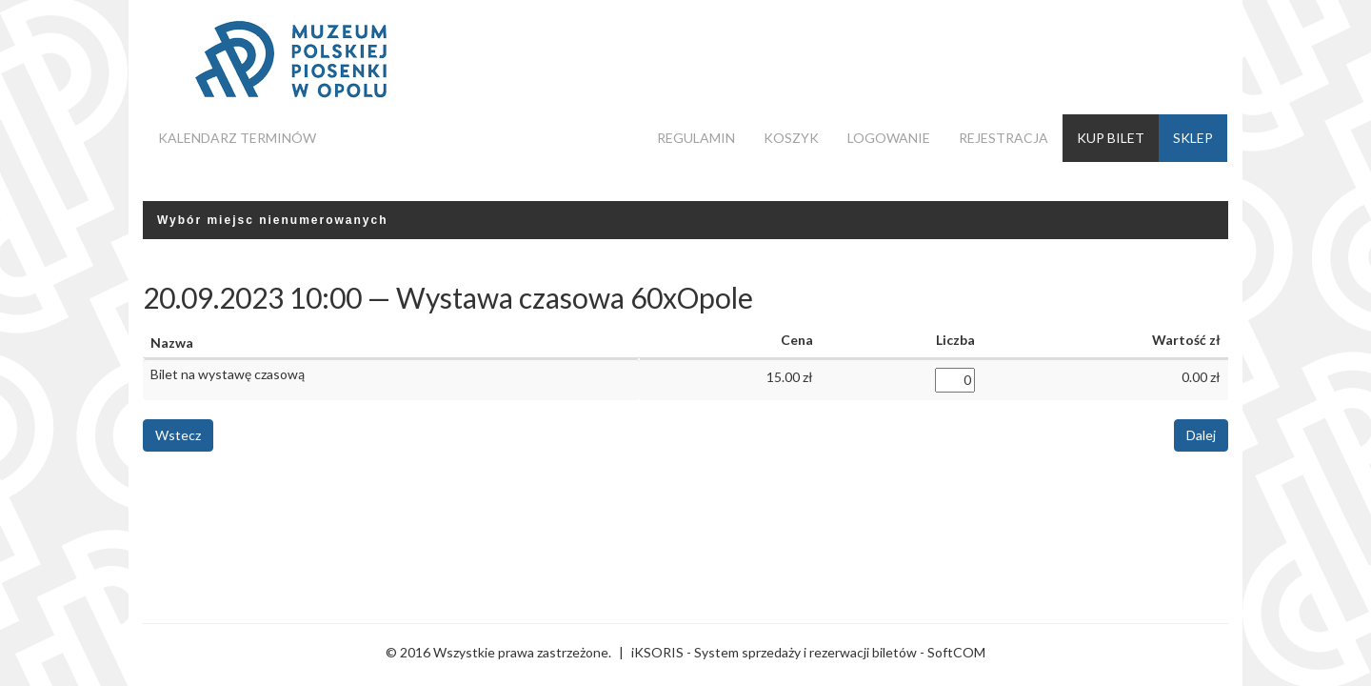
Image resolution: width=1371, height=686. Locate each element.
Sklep (1193, 138)
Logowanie (888, 138)
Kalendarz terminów (237, 138)
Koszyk (791, 138)
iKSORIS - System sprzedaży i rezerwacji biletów (774, 652)
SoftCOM (956, 652)
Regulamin (696, 138)
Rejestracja (1003, 138)
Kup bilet (1110, 138)
